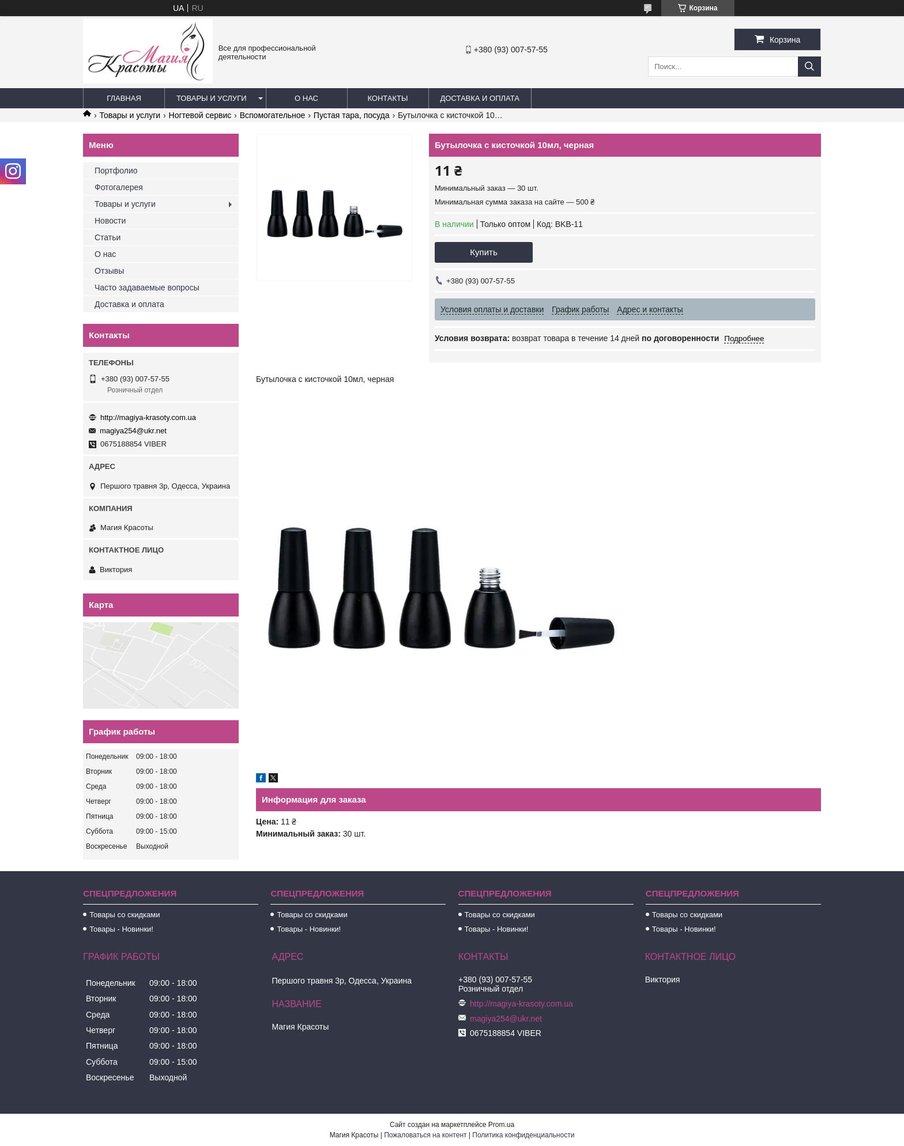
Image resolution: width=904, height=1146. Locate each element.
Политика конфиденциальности (523, 1135)
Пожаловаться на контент (425, 1135)
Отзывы (109, 270)
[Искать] (809, 66)
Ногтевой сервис (200, 115)
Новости (110, 220)
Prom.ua (501, 1125)
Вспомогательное (273, 115)
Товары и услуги (211, 98)
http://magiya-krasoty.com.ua (148, 417)
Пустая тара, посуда (352, 115)
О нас (306, 98)
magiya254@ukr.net (133, 430)
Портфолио (116, 170)
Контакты (387, 98)
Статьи (107, 237)
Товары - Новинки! (121, 929)
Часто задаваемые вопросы (147, 287)
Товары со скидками (124, 914)
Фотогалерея (119, 187)
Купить (483, 252)
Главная (124, 98)
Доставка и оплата (479, 98)
